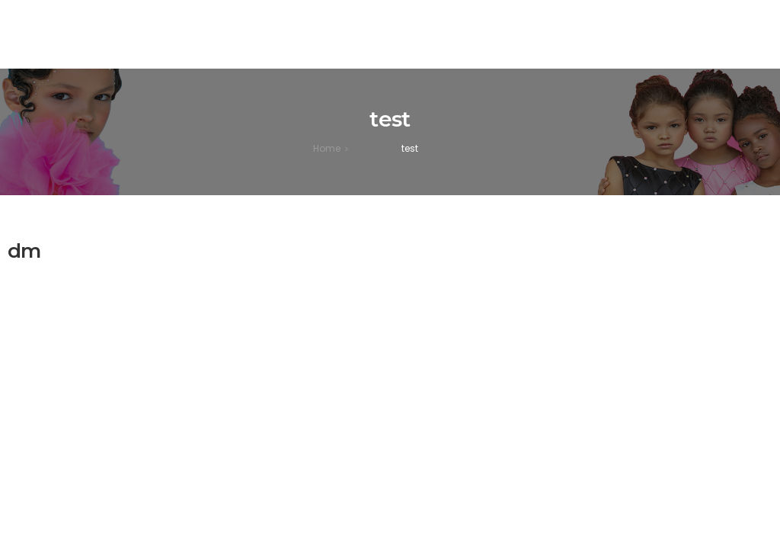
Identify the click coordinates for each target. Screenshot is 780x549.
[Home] (326, 148)
